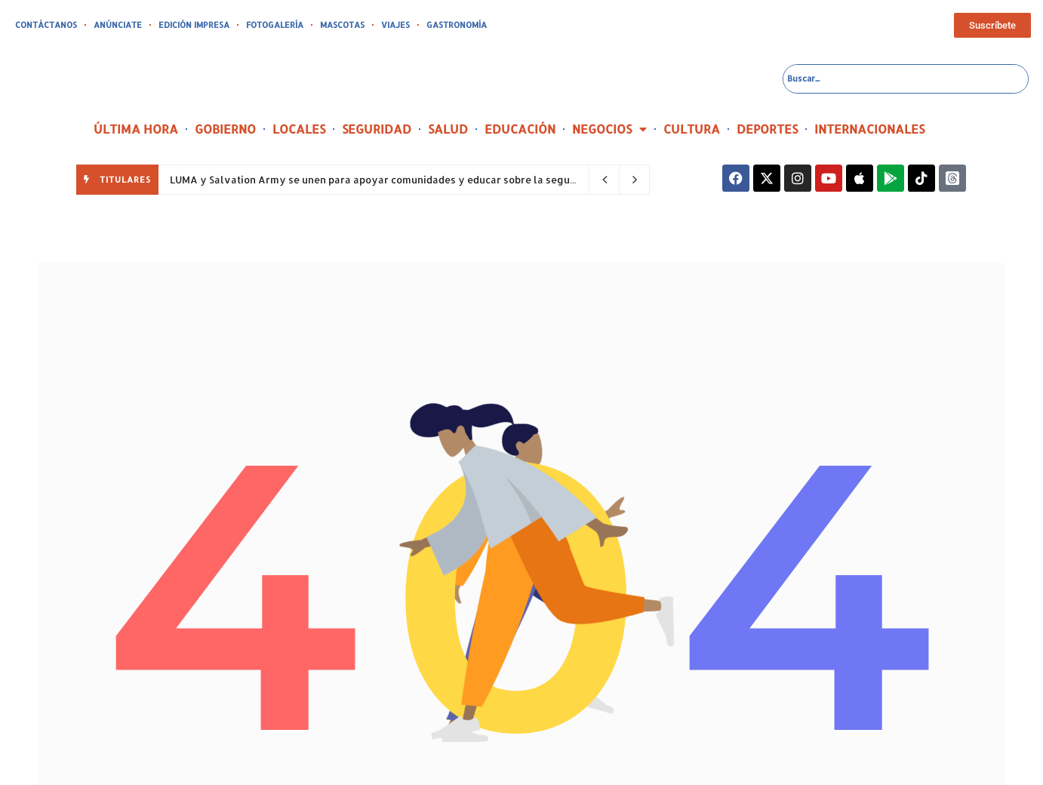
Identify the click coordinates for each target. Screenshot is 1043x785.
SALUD (448, 129)
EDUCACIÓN (520, 129)
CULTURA (691, 129)
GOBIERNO (225, 129)
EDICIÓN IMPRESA (193, 25)
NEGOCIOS (609, 129)
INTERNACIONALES (869, 129)
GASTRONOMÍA (456, 25)
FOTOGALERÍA (274, 25)
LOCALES (298, 129)
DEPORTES (767, 129)
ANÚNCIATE (118, 25)
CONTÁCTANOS (46, 25)
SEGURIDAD (376, 129)
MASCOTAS (342, 25)
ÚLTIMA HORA (136, 129)
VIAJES (395, 25)
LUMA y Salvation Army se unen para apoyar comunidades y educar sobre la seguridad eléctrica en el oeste (433, 180)
